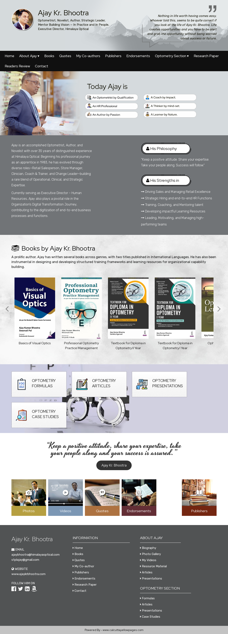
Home (9, 56)
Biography (148, 548)
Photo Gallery (150, 554)
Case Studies (150, 616)
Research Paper (206, 56)
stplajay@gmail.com (25, 560)
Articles (146, 572)
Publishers (113, 56)
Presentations (151, 578)
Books (49, 56)
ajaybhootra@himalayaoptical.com (35, 554)
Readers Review (17, 66)
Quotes (65, 56)
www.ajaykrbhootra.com (28, 574)
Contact (41, 66)
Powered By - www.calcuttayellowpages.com (114, 630)
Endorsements (138, 56)
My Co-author (83, 566)
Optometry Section (172, 56)
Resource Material (153, 566)
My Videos (148, 560)
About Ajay (29, 56)
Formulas (147, 598)
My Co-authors (88, 56)
